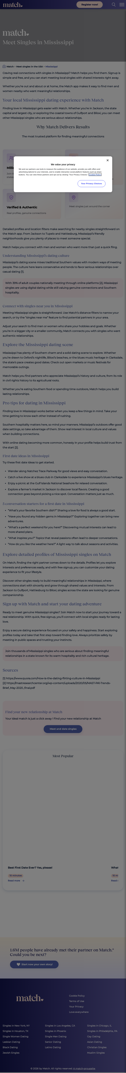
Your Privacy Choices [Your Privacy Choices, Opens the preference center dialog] (91, 184)
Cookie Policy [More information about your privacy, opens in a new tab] (95, 175)
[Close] (107, 160)
